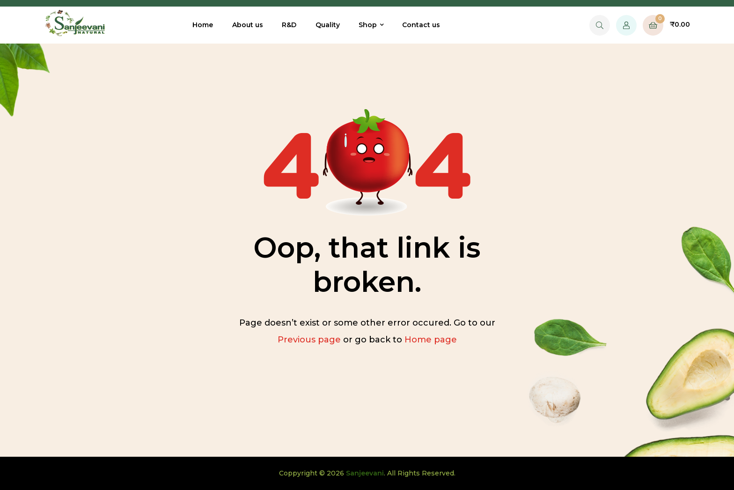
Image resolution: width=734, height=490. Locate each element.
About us (247, 25)
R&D (289, 25)
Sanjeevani (365, 473)
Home (202, 25)
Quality (328, 25)
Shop (368, 25)
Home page (430, 339)
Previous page (309, 339)
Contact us (421, 25)
